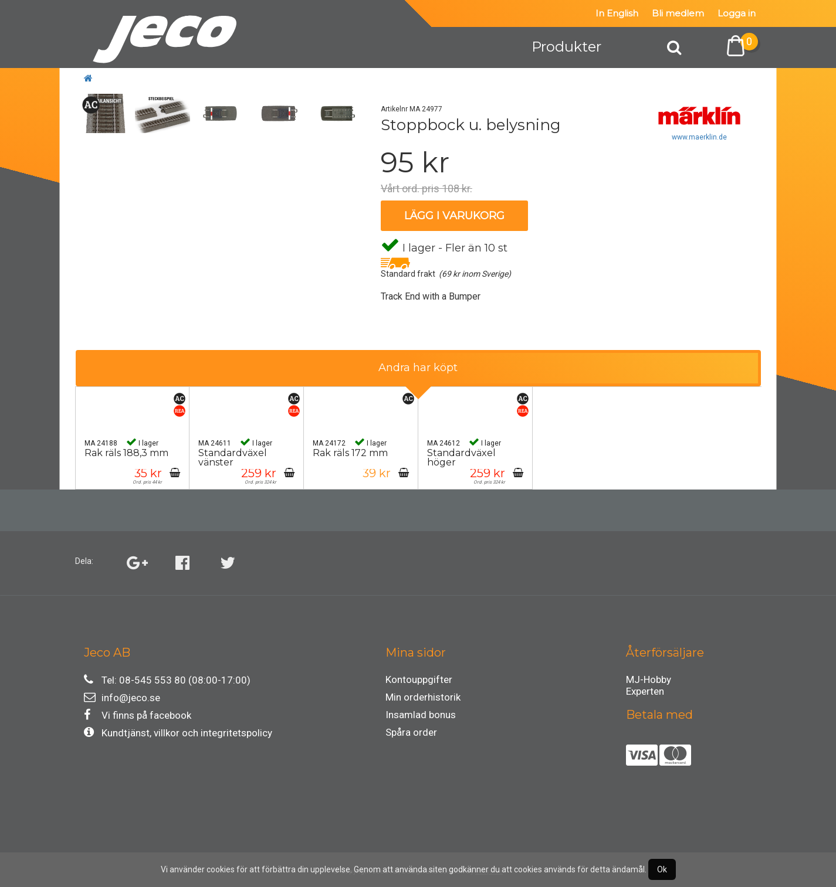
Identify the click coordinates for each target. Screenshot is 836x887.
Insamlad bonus (420, 715)
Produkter (566, 46)
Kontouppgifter (418, 679)
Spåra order (411, 732)
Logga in (736, 13)
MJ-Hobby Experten (648, 681)
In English (616, 13)
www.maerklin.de (699, 137)
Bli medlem (678, 13)
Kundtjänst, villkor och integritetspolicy (178, 732)
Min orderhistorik (423, 697)
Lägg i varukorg (454, 215)
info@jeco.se (122, 697)
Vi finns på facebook (137, 715)
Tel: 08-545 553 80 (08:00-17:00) (167, 680)
